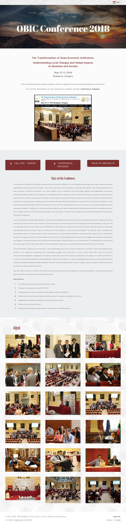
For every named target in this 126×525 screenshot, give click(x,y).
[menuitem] (79, 13)
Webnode (19, 520)
